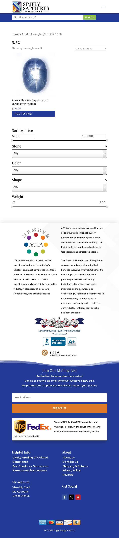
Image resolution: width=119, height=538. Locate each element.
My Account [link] (20, 492)
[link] (30, 7)
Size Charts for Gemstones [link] (30, 466)
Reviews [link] (68, 475)
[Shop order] (90, 48)
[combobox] (59, 153)
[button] (103, 6)
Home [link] (15, 34)
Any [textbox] (15, 153)
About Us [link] (69, 457)
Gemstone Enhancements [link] (29, 470)
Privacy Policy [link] (72, 470)
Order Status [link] (21, 496)
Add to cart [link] (24, 114)
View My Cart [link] (21, 487)
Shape (59, 180)
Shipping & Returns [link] (75, 466)
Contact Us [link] (70, 462)
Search (90, 17)
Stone (59, 146)
